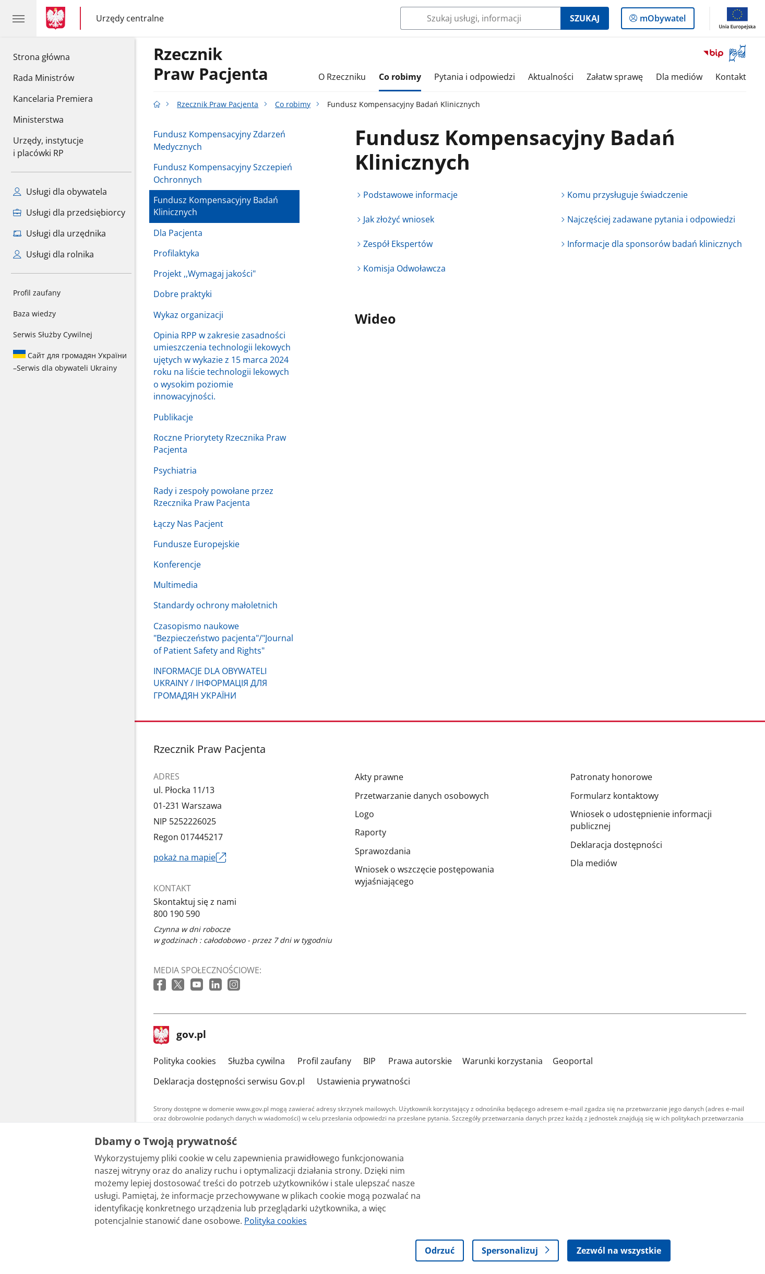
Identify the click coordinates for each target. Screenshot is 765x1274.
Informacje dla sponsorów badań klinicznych (657, 244)
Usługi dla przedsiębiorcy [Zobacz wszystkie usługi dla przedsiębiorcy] (69, 212)
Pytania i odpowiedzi (477, 76)
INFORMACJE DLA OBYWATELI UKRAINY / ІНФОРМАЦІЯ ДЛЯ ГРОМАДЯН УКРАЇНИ (213, 683)
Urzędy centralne (130, 18)
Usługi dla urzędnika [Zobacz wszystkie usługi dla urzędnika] (59, 233)
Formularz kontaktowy (617, 795)
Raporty (373, 832)
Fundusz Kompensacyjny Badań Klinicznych (218, 206)
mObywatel (662, 20)
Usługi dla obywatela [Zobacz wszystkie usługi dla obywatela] (60, 191)
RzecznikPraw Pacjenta (213, 64)
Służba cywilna (259, 1061)
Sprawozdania (385, 851)
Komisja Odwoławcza (407, 268)
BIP (372, 1061)
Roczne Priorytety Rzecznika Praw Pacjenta (222, 444)
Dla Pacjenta (180, 233)
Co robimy (402, 76)
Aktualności (553, 76)
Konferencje (180, 564)
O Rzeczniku (344, 76)
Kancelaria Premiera (53, 98)
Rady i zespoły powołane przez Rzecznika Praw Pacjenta (216, 497)
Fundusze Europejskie (199, 544)
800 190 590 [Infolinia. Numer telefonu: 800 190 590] (179, 913)
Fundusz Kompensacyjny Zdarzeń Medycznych (222, 140)
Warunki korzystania (505, 1061)
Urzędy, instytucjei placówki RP (48, 147)
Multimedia (178, 585)
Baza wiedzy (34, 313)
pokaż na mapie (192, 858)
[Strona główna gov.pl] (57, 18)
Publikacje (176, 417)
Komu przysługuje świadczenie (630, 194)
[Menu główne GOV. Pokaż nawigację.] (18, 18)
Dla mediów (682, 76)
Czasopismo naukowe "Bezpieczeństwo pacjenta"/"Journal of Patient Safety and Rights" (226, 638)
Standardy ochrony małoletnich (218, 605)
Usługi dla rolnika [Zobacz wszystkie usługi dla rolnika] (53, 254)
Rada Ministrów (43, 78)
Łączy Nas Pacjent (191, 523)
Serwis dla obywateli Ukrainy (70, 361)
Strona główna (53, 56)
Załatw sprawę (617, 76)
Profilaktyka (179, 253)
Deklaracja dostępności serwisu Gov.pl (231, 1081)
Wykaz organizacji (191, 315)
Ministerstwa (38, 119)
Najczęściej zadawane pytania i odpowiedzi (654, 219)
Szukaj (585, 18)
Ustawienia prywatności (366, 1081)
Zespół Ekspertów (400, 244)
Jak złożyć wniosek (401, 219)
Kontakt (733, 76)
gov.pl (182, 1035)
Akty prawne (381, 777)
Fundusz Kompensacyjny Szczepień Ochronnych (225, 173)
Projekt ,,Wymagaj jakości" (207, 273)
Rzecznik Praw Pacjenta (220, 104)
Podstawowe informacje (413, 194)
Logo (367, 814)
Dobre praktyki (185, 294)
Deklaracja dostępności (619, 845)
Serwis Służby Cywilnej (52, 334)
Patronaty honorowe (614, 777)
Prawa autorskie (423, 1061)
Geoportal (575, 1061)
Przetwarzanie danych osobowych (424, 795)
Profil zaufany (37, 293)
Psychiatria (177, 470)
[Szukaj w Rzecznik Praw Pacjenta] (480, 18)
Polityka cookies (187, 1061)
